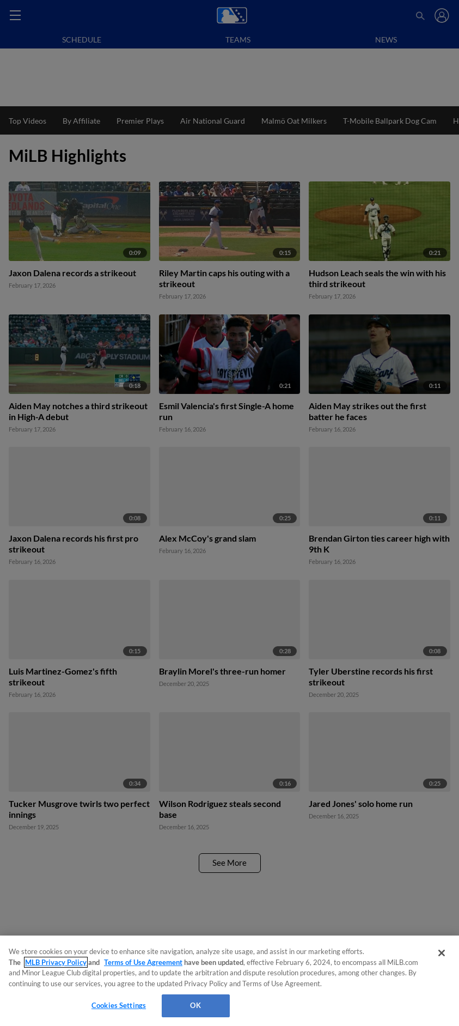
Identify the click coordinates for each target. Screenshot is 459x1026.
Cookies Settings (118, 1005)
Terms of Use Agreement (143, 962)
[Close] (442, 953)
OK (195, 1005)
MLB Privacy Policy (56, 962)
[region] (229, 981)
